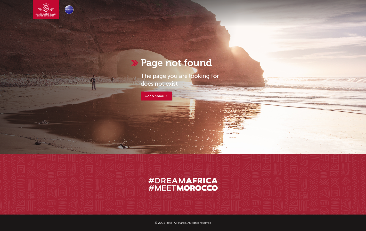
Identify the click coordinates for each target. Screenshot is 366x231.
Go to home (156, 96)
